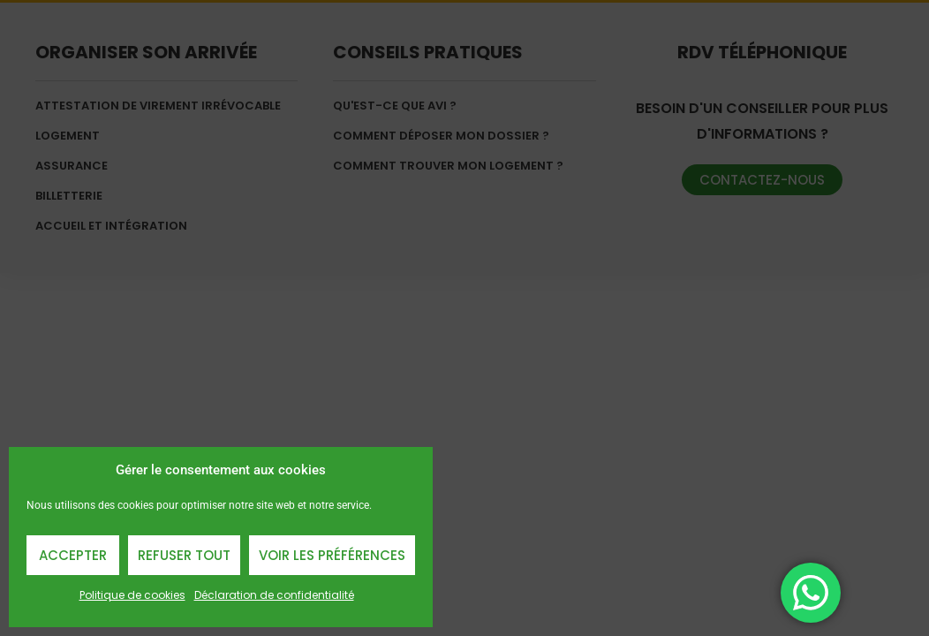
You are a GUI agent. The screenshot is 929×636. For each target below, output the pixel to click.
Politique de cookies (132, 594)
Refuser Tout (184, 555)
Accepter (73, 555)
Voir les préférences (332, 555)
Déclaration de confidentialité (274, 594)
